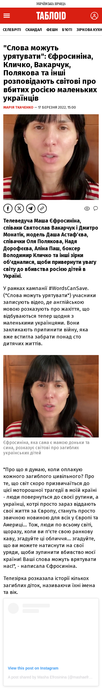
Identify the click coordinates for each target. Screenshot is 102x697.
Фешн (52, 29)
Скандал (33, 29)
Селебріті (12, 29)
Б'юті (67, 29)
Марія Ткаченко (18, 107)
